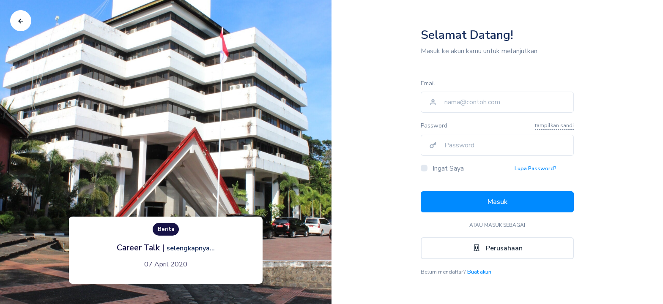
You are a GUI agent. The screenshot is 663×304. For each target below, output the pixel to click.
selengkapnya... (191, 248)
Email (428, 83)
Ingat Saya (448, 168)
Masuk (497, 201)
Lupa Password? (535, 168)
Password (434, 126)
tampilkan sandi (554, 125)
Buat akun (479, 272)
